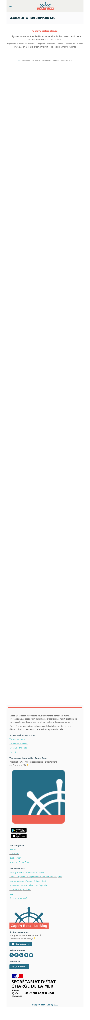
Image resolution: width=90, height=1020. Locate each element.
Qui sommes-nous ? (18, 898)
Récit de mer (15, 858)
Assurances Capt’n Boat (20, 889)
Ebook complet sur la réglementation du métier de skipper (35, 876)
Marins (12, 849)
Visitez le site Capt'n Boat (22, 735)
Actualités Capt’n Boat (19, 862)
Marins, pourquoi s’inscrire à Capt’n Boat (27, 881)
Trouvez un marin (17, 739)
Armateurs (14, 853)
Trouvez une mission (18, 743)
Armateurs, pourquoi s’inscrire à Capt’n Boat (29, 885)
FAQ (11, 894)
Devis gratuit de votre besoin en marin (26, 872)
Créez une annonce (18, 747)
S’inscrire (13, 752)
